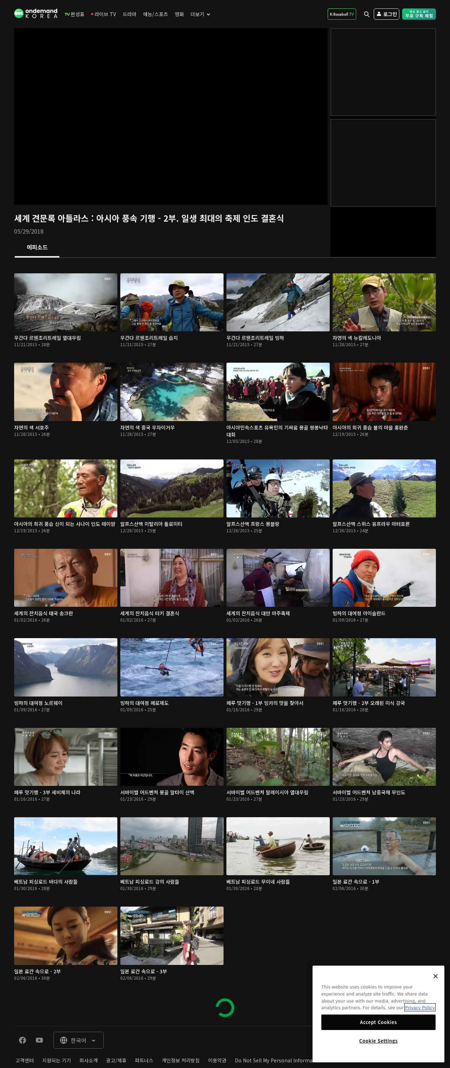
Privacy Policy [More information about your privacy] (420, 1007)
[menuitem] (74, 14)
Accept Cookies (378, 1022)
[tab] (37, 248)
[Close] (435, 976)
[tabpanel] (225, 642)
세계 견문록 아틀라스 (52, 218)
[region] (378, 1014)
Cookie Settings (378, 1040)
